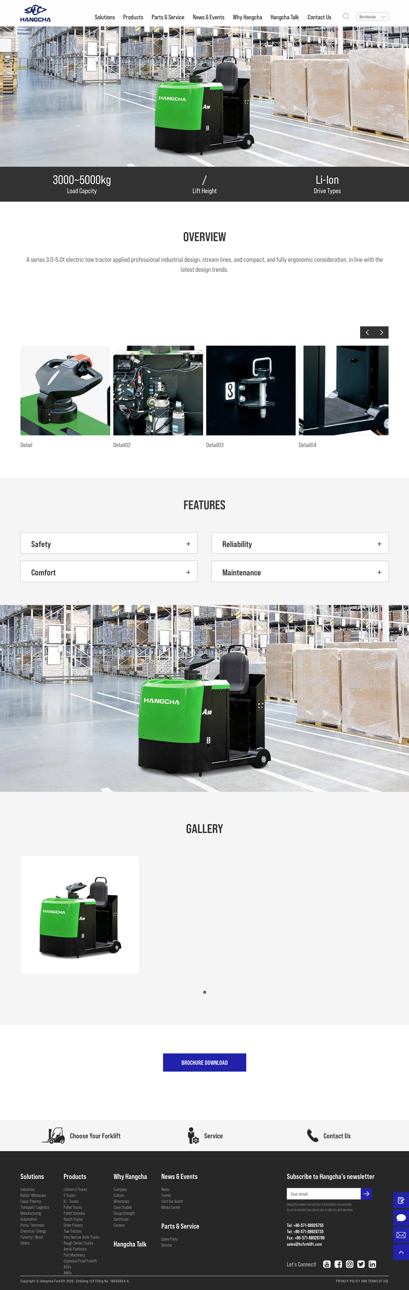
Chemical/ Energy (33, 1230)
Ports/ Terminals (32, 1225)
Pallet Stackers (74, 1213)
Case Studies (123, 1207)
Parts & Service (168, 16)
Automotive (28, 1219)
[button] (367, 332)
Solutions (105, 16)
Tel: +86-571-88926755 (305, 1225)
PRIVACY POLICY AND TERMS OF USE (362, 1280)
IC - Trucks (71, 1201)
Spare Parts (169, 1238)
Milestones (121, 1201)
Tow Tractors (73, 1230)
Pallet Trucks (73, 1207)
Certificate (121, 1219)
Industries (27, 1189)
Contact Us (319, 16)
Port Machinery (74, 1254)
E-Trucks (70, 1195)
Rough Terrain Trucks (78, 1242)
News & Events (208, 16)
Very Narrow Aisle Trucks (81, 1236)
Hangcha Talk (285, 16)
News (165, 1189)
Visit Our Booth (172, 1201)
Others (25, 1242)
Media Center (170, 1207)
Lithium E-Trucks (75, 1189)
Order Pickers (73, 1225)
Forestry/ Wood (31, 1236)
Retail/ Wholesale (33, 1195)
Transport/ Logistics (34, 1207)
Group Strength (124, 1213)
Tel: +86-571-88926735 (305, 1231)
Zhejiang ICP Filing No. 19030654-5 (102, 1280)
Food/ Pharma (30, 1201)
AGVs (67, 1266)
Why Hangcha (247, 16)
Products (133, 16)
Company (120, 1189)
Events (166, 1195)
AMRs (68, 1272)
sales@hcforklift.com (304, 1244)
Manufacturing (30, 1213)
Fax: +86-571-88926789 (306, 1237)
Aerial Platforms (75, 1248)
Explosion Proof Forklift (80, 1260)
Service (166, 1244)
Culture (119, 1195)
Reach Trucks (73, 1219)
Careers (119, 1225)
